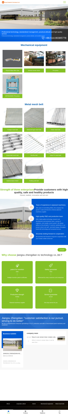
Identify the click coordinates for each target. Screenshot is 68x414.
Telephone (42, 412)
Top (59, 412)
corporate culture (21, 403)
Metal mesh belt (59, 403)
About (8, 403)
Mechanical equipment (47, 403)
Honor (34, 403)
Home (8, 412)
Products (25, 412)
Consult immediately (62, 252)
